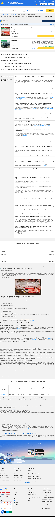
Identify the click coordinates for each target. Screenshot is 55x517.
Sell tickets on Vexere (42, 1)
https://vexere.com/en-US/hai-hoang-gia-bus (24, 319)
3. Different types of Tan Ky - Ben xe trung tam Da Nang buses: (13, 66)
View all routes (27, 482)
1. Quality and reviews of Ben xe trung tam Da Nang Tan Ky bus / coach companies (17, 63)
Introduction (16, 490)
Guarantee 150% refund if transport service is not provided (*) (16, 3)
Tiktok (17, 502)
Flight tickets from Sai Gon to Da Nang (34, 478)
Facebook (17, 500)
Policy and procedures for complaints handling (34, 498)
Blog (15, 494)
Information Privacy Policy (32, 494)
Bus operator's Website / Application (48, 497)
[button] (34, 76)
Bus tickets (2, 468)
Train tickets (17, 468)
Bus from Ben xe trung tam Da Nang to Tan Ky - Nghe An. (33, 142)
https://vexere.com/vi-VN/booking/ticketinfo (28, 428)
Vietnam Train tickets (17, 470)
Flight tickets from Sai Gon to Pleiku (34, 481)
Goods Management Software (47, 501)
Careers (15, 492)
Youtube (17, 504)
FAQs (29, 500)
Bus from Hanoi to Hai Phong (5, 480)
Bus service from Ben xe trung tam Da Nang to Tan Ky (10, 60)
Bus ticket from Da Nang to (11, 14)
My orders (35, 1)
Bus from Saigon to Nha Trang (5, 475)
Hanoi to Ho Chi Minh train (18, 475)
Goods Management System (47, 499)
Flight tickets (31, 468)
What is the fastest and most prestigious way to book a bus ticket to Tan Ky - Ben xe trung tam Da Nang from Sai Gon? (21, 69)
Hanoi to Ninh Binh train (18, 477)
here (19, 430)
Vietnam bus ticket (3, 14)
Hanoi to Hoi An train (17, 480)
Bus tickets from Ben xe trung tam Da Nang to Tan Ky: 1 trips (14, 54)
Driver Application (45, 495)
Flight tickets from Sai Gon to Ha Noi (34, 476)
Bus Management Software (46, 492)
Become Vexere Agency (46, 504)
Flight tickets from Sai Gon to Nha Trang (33, 474)
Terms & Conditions (31, 492)
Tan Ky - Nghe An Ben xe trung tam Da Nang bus (30, 164)
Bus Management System (46, 490)
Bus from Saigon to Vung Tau (5, 473)
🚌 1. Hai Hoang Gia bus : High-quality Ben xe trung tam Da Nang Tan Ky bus (16, 57)
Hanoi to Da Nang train (18, 473)
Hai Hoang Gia (33, 108)
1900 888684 (32, 320)
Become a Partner (50, 1)
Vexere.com (29, 89)
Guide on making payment (32, 490)
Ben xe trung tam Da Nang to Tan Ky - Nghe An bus (41, 125)
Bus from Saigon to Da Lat (4, 477)
